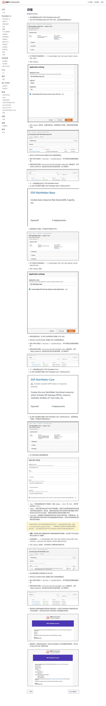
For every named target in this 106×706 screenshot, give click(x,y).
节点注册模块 (6, 31)
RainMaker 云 (6, 19)
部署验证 (4, 39)
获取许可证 (5, 42)
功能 (3, 119)
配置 (3, 52)
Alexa (4, 97)
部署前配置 (5, 24)
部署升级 (4, 49)
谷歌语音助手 (6, 100)
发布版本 (96, 2)
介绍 (3, 12)
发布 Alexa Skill (6, 107)
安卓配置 (4, 61)
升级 (3, 112)
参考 (3, 132)
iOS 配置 (4, 63)
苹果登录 (4, 88)
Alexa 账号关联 (6, 105)
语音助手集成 (6, 95)
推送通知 (4, 47)
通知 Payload (6, 66)
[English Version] (32, 14)
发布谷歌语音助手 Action (9, 110)
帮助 (102, 2)
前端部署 (4, 34)
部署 (3, 26)
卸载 (3, 54)
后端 (3, 29)
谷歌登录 (4, 86)
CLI (3, 72)
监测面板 (4, 126)
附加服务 (4, 44)
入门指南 (90, 2)
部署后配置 (5, 36)
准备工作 (4, 21)
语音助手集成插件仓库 (8, 102)
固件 (3, 79)
